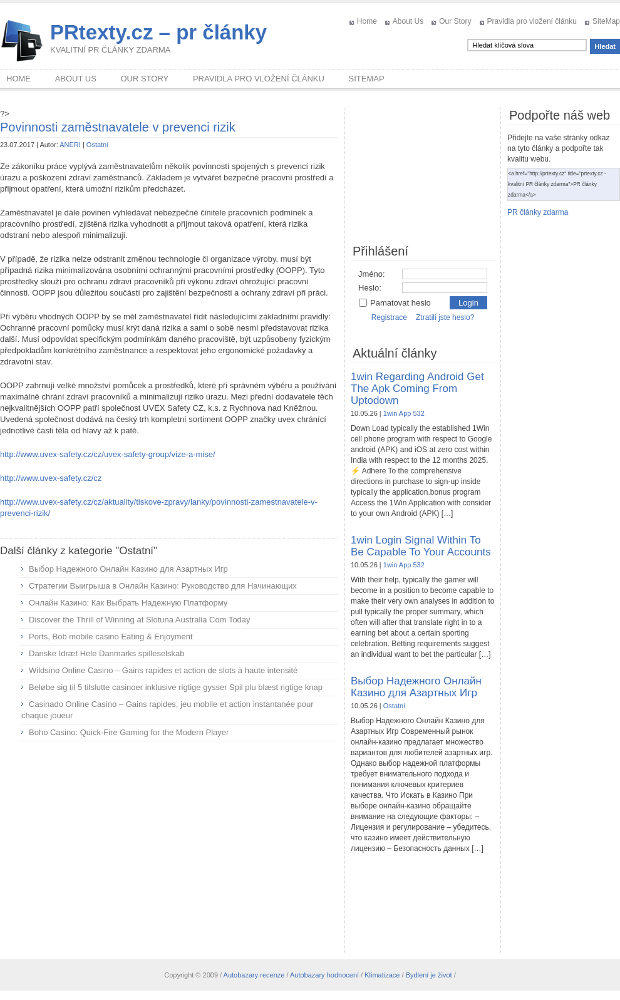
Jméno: (371, 274)
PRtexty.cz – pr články (158, 32)
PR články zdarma (537, 212)
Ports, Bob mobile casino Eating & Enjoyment (111, 636)
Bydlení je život (429, 975)
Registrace (389, 317)
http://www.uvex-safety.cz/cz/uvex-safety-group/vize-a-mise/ (107, 454)
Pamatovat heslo (394, 302)
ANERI (70, 144)
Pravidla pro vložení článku (532, 21)
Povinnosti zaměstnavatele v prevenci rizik (117, 127)
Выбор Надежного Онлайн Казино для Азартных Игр (128, 569)
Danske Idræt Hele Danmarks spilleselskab (107, 653)
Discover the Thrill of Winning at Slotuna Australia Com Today (140, 619)
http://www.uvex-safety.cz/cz (50, 478)
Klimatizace (382, 975)
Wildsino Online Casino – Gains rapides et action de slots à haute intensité (163, 670)
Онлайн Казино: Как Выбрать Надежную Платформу (128, 602)
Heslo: (369, 287)
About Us (408, 21)
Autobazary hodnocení (324, 975)
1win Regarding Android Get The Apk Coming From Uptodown (417, 388)
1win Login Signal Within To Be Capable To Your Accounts (421, 546)
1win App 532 (404, 413)
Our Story (455, 21)
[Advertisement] (169, 841)
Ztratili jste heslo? (445, 317)
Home (367, 21)
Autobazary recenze (254, 975)
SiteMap (606, 21)
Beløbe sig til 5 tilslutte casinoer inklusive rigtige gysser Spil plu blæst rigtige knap (176, 687)
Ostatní (97, 144)
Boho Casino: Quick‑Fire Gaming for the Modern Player (129, 732)
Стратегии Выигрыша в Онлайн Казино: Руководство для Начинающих (163, 585)
